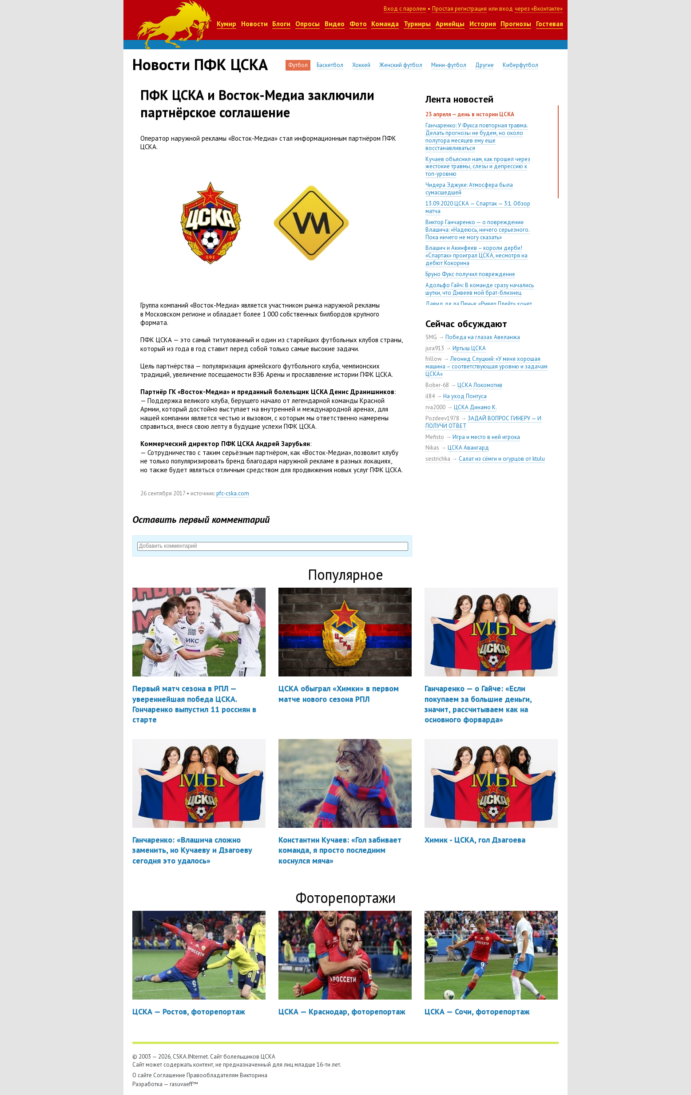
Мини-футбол (448, 65)
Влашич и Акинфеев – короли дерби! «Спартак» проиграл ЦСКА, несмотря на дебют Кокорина (476, 255)
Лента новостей (459, 99)
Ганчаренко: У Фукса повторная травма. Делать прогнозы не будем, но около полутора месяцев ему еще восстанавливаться (476, 137)
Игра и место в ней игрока (486, 437)
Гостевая (549, 24)
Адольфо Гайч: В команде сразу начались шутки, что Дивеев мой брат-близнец (479, 288)
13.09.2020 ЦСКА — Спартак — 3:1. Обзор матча (477, 207)
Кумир (226, 24)
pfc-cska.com (232, 493)
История (482, 24)
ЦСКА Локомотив (479, 385)
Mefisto (434, 437)
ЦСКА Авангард (468, 447)
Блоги (281, 24)
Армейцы (450, 24)
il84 (430, 396)
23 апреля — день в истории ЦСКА (469, 114)
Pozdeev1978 (442, 418)
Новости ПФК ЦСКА (200, 64)
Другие (484, 65)
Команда (385, 24)
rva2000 (435, 407)
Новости (254, 24)
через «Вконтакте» (539, 8)
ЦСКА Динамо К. (475, 407)
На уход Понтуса (465, 396)
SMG (431, 337)
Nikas (432, 447)
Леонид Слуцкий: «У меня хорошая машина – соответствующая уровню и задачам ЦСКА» (486, 366)
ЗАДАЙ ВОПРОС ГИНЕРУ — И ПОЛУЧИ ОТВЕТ (483, 422)
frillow (433, 359)
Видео (335, 24)
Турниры (417, 24)
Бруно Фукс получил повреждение (470, 274)
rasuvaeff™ (184, 1084)
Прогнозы (515, 24)
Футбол (298, 65)
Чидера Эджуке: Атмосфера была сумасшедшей (469, 188)
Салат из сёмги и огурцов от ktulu (502, 459)
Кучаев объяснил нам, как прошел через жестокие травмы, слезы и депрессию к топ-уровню (477, 166)
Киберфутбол (520, 65)
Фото (358, 24)
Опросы (307, 24)
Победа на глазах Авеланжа (482, 337)
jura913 (434, 348)
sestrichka (437, 459)
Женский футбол (400, 65)
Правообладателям (212, 1075)
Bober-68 (437, 385)
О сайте (142, 1075)
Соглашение (169, 1075)
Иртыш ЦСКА (469, 348)
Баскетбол (330, 65)
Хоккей (361, 65)
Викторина (253, 1075)
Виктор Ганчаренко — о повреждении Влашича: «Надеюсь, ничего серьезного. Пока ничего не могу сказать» (477, 229)
